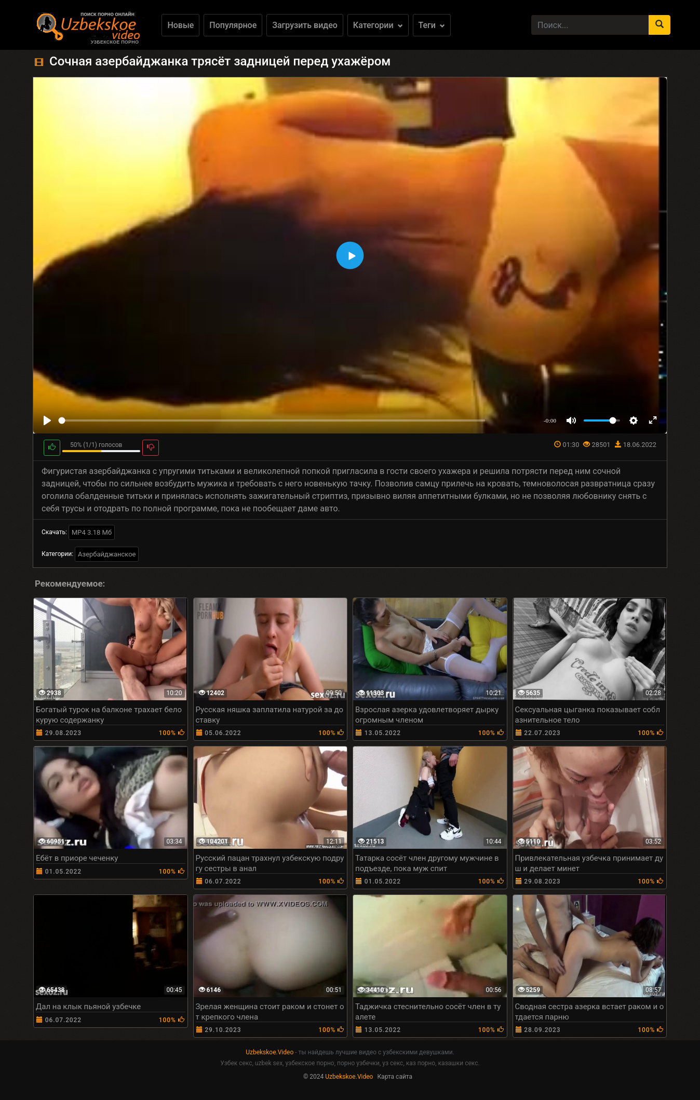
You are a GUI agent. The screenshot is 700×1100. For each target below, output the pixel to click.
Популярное (233, 25)
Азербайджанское (107, 554)
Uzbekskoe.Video (269, 1052)
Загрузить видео (305, 25)
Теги (432, 25)
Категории (378, 25)
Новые (180, 25)
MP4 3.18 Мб (92, 532)
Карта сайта (394, 1076)
